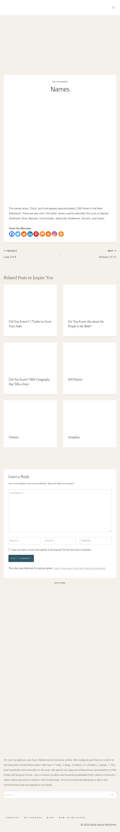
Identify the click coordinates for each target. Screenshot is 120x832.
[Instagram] (54, 234)
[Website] (96, 541)
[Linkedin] (30, 234)
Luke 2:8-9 (31, 253)
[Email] (60, 541)
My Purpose (33, 817)
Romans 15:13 (89, 253)
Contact (13, 817)
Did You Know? (60, 82)
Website (86, 540)
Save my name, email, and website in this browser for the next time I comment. (52, 549)
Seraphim (74, 437)
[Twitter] (18, 234)
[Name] (24, 541)
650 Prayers (75, 379)
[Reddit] (24, 234)
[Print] (48, 234)
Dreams (13, 437)
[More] (61, 234)
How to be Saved (72, 817)
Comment (17, 492)
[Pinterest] (36, 234)
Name (14, 540)
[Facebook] (12, 234)
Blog (50, 817)
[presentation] (30, 300)
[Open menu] (113, 7)
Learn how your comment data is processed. (80, 568)
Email (49, 540)
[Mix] (42, 234)
